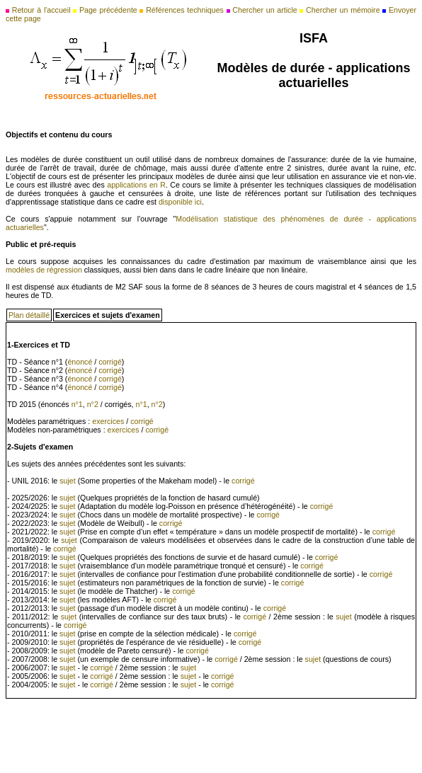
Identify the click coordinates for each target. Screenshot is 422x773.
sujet (67, 480)
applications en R (136, 185)
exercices (108, 421)
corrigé (110, 361)
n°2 (92, 404)
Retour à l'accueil (41, 10)
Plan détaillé (29, 315)
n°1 (77, 404)
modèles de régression (44, 269)
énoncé (79, 361)
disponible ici (180, 201)
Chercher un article (264, 10)
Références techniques (185, 10)
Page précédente (108, 10)
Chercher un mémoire (343, 10)
